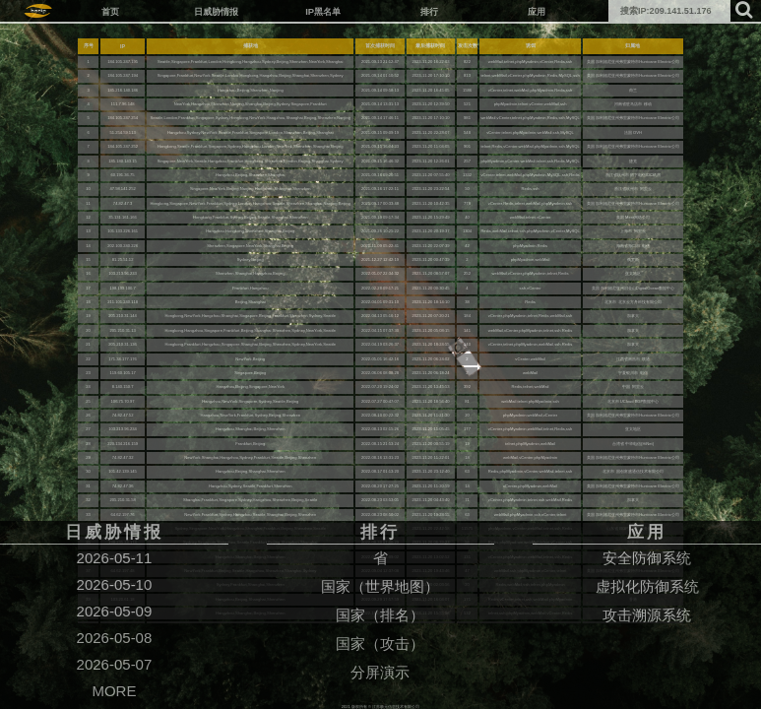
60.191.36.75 (123, 174)
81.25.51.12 (123, 259)
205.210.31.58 (122, 499)
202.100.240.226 (122, 245)
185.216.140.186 (122, 90)
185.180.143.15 (122, 161)
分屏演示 (380, 672)
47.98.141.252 (122, 188)
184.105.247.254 (122, 117)
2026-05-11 (115, 557)
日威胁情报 (216, 11)
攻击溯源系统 (646, 615)
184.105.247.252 (122, 146)
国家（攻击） (380, 643)
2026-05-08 (115, 637)
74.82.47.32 (123, 457)
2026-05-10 (115, 584)
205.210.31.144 (122, 315)
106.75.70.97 (123, 401)
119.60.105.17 (122, 372)
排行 (429, 11)
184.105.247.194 (122, 75)
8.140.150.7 (123, 386)
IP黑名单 (323, 11)
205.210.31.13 (122, 330)
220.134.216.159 (122, 443)
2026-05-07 (115, 664)
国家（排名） (380, 615)
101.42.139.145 (122, 471)
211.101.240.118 (122, 301)
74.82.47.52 (123, 415)
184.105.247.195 (122, 61)
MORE (114, 690)
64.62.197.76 (123, 514)
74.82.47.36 (123, 485)
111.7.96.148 (123, 103)
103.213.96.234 (122, 428)
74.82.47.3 (122, 203)
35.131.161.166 (122, 217)
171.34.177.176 (122, 358)
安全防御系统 (646, 557)
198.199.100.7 (122, 288)
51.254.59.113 (122, 132)
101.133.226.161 (122, 230)
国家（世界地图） (380, 586)
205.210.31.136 (122, 344)
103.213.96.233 (122, 273)
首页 (110, 11)
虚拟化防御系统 (647, 586)
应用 (536, 11)
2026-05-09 (115, 611)
